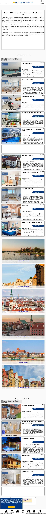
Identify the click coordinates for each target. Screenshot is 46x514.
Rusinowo (4, 456)
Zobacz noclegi (38, 66)
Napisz (44, 513)
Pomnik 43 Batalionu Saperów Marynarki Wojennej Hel (23, 500)
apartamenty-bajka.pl (23, 2)
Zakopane (4, 439)
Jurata (3, 114)
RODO (2, 504)
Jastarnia (4, 157)
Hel (2, 64)
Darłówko (4, 473)
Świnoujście (4, 423)
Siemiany (4, 406)
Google (2, 500)
